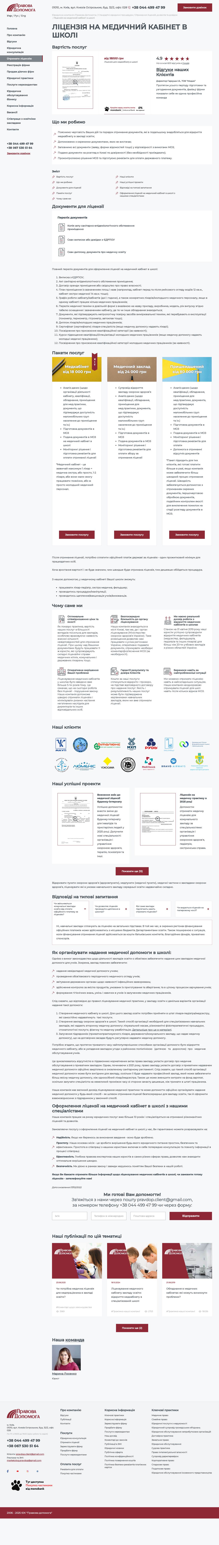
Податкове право (161, 1468)
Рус (16, 15)
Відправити (190, 1216)
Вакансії (12, 112)
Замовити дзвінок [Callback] (18, 153)
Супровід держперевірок (165, 1456)
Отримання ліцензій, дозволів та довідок (156, 15)
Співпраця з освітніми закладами (21, 120)
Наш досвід (111, 1436)
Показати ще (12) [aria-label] (132, 871)
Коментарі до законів (116, 1440)
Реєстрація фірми (18, 65)
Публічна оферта (114, 1452)
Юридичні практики (20, 78)
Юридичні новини (114, 1448)
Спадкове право (160, 1464)
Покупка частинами (70, 1473)
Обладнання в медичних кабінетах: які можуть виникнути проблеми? (186, 1292)
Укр (9, 15)
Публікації (65, 1419)
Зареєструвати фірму (71, 1446)
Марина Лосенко (64, 1373)
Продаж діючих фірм (20, 71)
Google (185, 63)
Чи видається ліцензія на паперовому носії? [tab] (190, 909)
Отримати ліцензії (69, 1442)
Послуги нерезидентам (22, 84)
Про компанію (16, 35)
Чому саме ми (63, 198)
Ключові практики (114, 1415)
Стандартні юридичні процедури (115, 15)
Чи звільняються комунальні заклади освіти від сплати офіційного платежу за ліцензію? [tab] (66, 909)
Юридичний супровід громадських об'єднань (176, 1427)
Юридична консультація (15, 50)
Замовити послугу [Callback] (76, 534)
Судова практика (161, 1448)
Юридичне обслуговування (166, 1444)
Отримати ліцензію (19, 58)
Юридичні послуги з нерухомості (169, 1423)
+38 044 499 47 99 (148, 7)
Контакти (13, 129)
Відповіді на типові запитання (136, 187)
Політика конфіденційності (119, 1456)
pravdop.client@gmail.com (30, 1454)
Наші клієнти (127, 176)
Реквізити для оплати (71, 1469)
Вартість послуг (64, 176)
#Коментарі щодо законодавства (74, 1307)
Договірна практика (162, 1436)
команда (74, 1339)
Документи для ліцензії (68, 187)
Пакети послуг (64, 193)
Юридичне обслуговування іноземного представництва (182, 1472)
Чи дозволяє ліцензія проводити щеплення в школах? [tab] (107, 909)
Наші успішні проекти (131, 182)
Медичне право (160, 1415)
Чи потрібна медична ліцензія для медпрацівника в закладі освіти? (75, 1292)
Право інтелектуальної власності (169, 1452)
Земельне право (160, 1440)
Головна (12, 28)
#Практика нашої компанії (125, 1311)
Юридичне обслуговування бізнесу (17, 95)
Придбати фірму (69, 1450)
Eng (23, 15)
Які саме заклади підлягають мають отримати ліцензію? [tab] (146, 909)
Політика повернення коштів (120, 1460)
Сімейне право (159, 1419)
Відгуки (12, 41)
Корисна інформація (20, 105)
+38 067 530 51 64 (19, 147)
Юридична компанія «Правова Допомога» (74, 15)
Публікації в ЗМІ (113, 1444)
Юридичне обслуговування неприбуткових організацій (181, 1431)
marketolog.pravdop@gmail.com (24, 1460)
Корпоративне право (163, 1460)
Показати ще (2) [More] (132, 1328)
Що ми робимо (64, 182)
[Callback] (195, 7)
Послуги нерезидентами (73, 1454)
